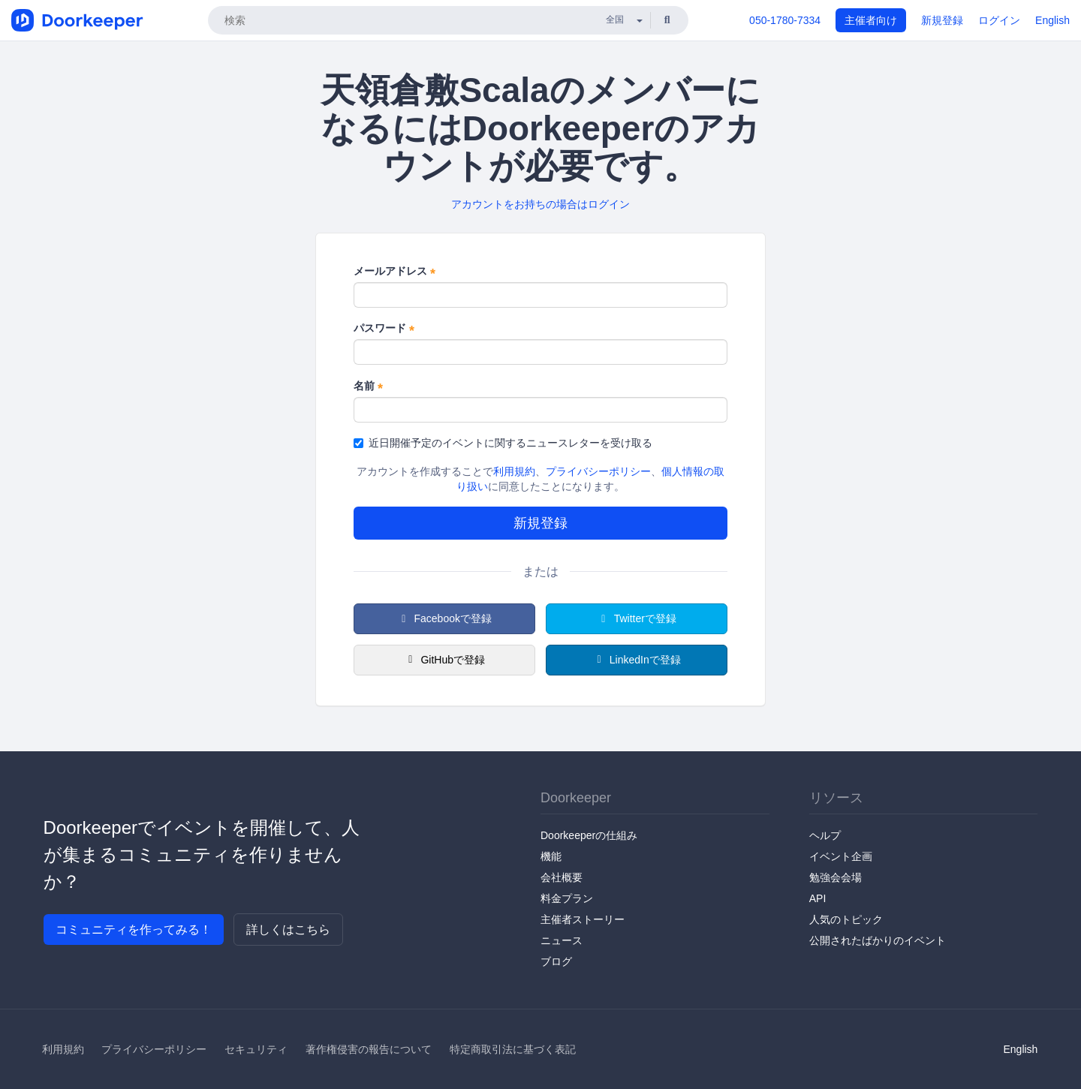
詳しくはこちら (288, 929)
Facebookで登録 (444, 618)
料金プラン (566, 898)
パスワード (384, 328)
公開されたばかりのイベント (877, 940)
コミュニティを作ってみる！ (134, 929)
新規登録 (942, 20)
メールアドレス (394, 271)
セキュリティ (256, 1049)
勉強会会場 (835, 877)
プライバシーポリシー (598, 471)
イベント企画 (840, 856)
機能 (551, 856)
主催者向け (871, 20)
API (818, 898)
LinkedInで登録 (636, 660)
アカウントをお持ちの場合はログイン (540, 204)
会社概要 (561, 877)
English (1052, 20)
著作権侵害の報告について (369, 1049)
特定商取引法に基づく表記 (513, 1049)
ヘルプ (825, 835)
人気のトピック (846, 919)
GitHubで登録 (444, 660)
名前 (368, 386)
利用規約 (514, 471)
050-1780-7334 (785, 20)
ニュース (561, 940)
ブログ (556, 961)
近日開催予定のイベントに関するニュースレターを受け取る (503, 443)
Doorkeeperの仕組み (588, 835)
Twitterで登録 (636, 618)
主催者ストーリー (582, 919)
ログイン (999, 20)
